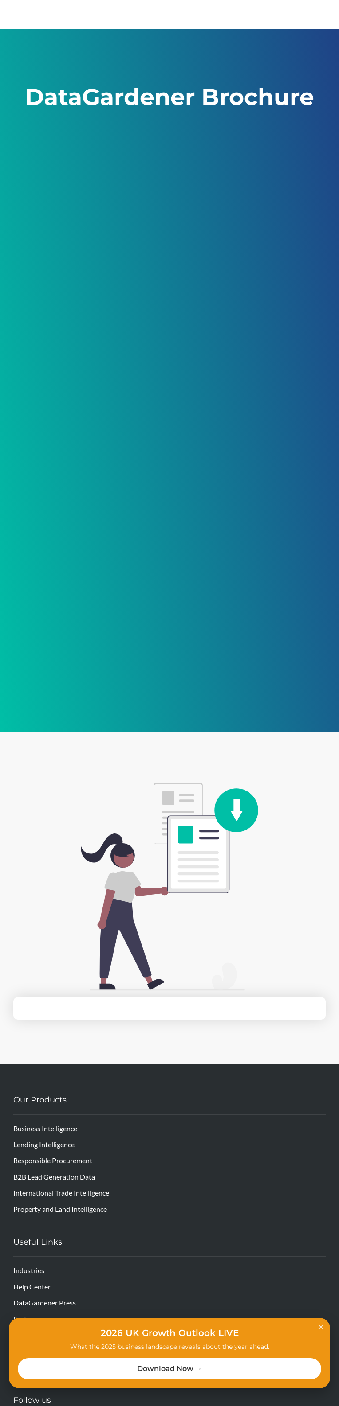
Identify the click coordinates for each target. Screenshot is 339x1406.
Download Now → (169, 1368)
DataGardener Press (44, 1302)
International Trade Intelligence (61, 1192)
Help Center (32, 1286)
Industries (28, 1270)
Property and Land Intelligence (60, 1209)
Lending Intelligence (44, 1144)
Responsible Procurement (52, 1160)
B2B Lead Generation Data (54, 1176)
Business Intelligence (45, 1128)
